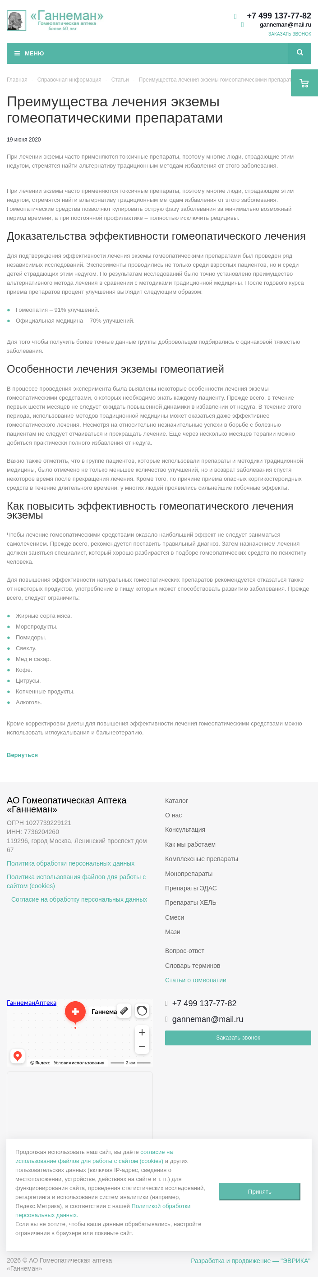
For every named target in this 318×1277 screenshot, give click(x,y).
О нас (173, 815)
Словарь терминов (193, 965)
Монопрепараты (188, 873)
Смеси (174, 917)
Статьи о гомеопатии (195, 980)
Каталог (176, 800)
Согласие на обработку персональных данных (79, 899)
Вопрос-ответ (184, 950)
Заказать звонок (238, 1037)
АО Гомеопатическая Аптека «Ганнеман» (68, 805)
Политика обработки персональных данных (70, 863)
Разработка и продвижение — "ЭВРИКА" (250, 1260)
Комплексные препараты (201, 858)
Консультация (185, 829)
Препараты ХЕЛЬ (191, 902)
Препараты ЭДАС (191, 888)
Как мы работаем (190, 844)
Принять (260, 1191)
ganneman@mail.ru (285, 24)
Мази (172, 931)
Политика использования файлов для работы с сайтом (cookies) (76, 881)
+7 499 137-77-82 (279, 16)
